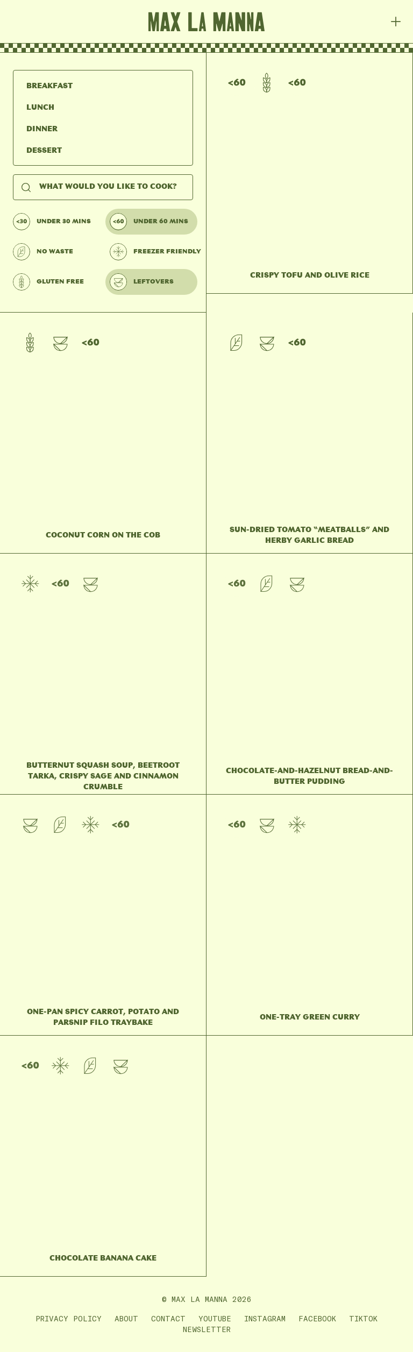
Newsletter (207, 1329)
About (126, 1318)
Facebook (317, 1318)
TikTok (363, 1318)
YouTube (214, 1318)
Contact (168, 1318)
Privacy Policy (68, 1318)
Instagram (265, 1318)
